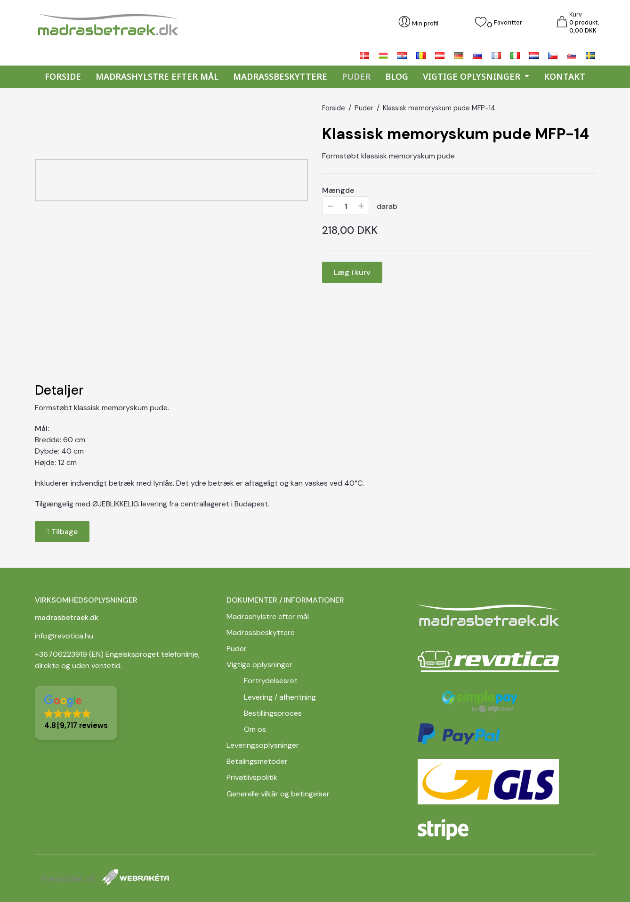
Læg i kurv (352, 272)
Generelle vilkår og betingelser (278, 793)
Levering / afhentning (280, 697)
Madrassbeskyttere (280, 76)
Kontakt (564, 76)
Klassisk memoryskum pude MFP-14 (439, 108)
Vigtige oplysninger (259, 664)
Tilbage (62, 532)
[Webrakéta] (135, 879)
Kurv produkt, (584, 22)
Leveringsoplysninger (262, 745)
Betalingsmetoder (257, 761)
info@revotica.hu (64, 636)
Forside (63, 76)
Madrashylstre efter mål (157, 76)
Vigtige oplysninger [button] (473, 76)
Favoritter (508, 22)
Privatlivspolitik (252, 777)
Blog (396, 76)
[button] (76, 713)
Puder (356, 76)
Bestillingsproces (273, 713)
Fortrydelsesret (271, 680)
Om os (255, 729)
